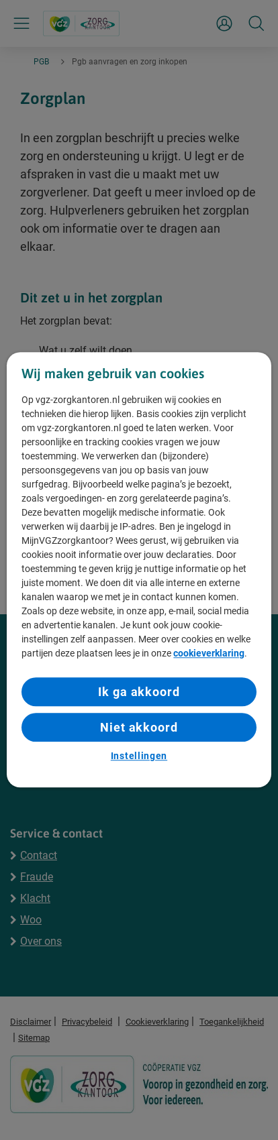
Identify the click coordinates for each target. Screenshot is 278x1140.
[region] (139, 569)
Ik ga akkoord (139, 692)
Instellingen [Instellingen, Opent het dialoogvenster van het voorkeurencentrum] (139, 755)
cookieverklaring (208, 653)
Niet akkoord (139, 727)
